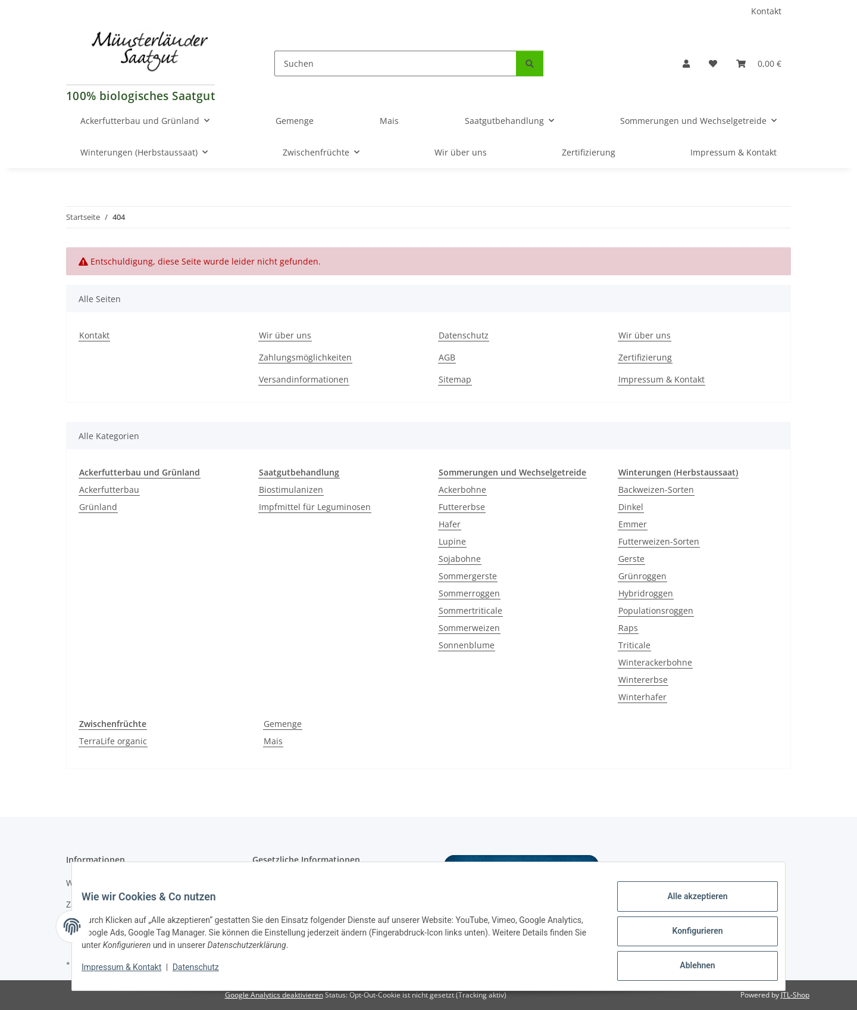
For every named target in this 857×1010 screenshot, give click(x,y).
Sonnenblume (467, 645)
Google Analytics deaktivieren (274, 995)
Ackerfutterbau (109, 489)
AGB (447, 357)
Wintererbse (643, 679)
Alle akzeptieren (688, 905)
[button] (686, 63)
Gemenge (283, 723)
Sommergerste (468, 576)
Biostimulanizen (291, 489)
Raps (628, 627)
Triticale (634, 645)
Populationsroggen (655, 610)
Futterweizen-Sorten (658, 541)
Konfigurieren (687, 936)
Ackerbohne (462, 489)
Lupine (452, 541)
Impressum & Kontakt (131, 973)
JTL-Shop (795, 995)
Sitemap (455, 379)
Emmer (632, 524)
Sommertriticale (470, 610)
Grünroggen (642, 576)
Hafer (450, 524)
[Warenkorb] (759, 63)
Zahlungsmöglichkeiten (305, 357)
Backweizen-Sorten (656, 489)
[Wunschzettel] (713, 63)
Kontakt (766, 11)
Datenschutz (205, 973)
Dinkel (630, 506)
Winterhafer (642, 697)
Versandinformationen (304, 379)
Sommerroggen (469, 593)
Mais (273, 741)
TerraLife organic (113, 741)
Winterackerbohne (655, 662)
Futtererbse (462, 506)
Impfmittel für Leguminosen (315, 506)
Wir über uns (460, 152)
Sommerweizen (469, 627)
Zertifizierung (588, 152)
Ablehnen (687, 967)
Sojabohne (460, 558)
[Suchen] (395, 63)
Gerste (631, 558)
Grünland (98, 506)
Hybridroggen (645, 593)
